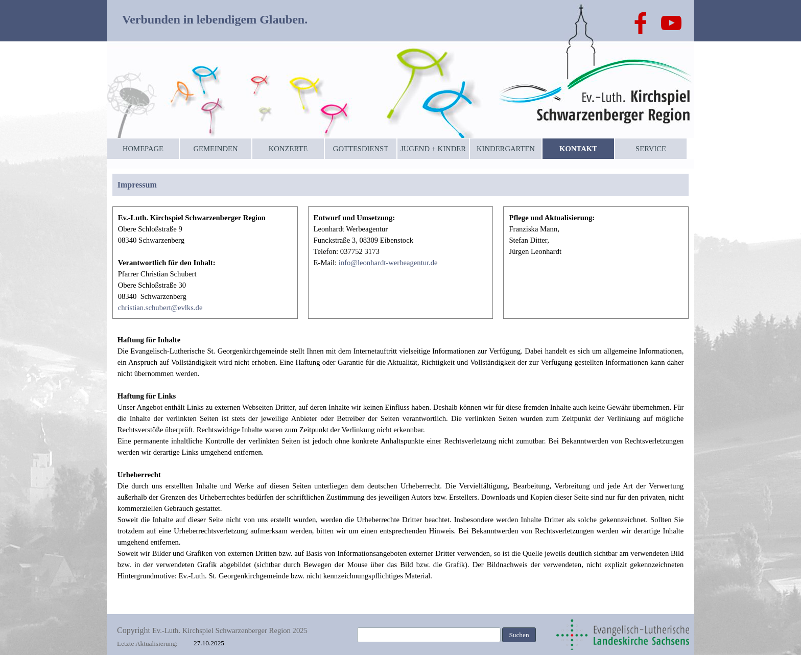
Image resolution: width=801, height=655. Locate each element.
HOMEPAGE (143, 149)
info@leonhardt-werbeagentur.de (388, 263)
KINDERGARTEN (506, 149)
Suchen (519, 635)
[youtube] (671, 23)
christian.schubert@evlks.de (160, 307)
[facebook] (640, 23)
